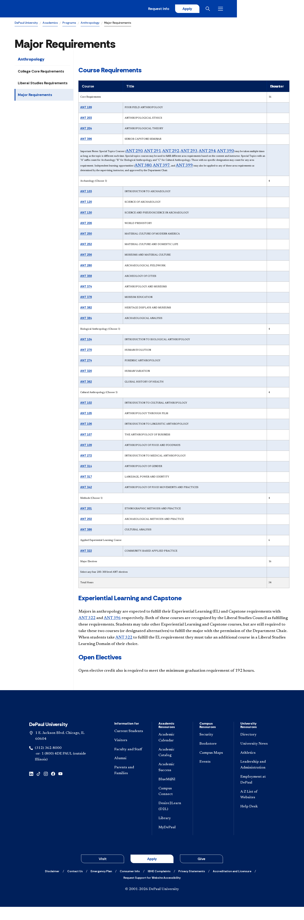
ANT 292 (170, 152)
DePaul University (26, 23)
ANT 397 (161, 166)
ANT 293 (188, 152)
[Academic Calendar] (172, 751)
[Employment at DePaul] (256, 793)
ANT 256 (86, 255)
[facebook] (53, 786)
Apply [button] (152, 872)
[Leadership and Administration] (256, 778)
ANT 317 (86, 477)
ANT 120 (86, 202)
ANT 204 (86, 129)
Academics (50, 23)
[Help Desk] (256, 820)
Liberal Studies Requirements (42, 83)
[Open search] (273, 9)
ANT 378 (86, 298)
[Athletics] (256, 766)
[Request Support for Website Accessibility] (152, 890)
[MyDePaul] (172, 840)
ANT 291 (152, 152)
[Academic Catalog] (172, 766)
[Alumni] (129, 772)
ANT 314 (86, 467)
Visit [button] (103, 872)
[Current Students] (129, 744)
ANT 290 (134, 152)
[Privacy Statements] (191, 884)
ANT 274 (86, 361)
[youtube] (60, 786)
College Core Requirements (41, 72)
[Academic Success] (172, 780)
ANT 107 (86, 435)
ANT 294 (207, 152)
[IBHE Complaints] (159, 884)
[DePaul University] (46, 9)
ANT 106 (86, 424)
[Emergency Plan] (101, 884)
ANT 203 (86, 118)
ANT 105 (86, 414)
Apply (252, 9)
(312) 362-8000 (48, 761)
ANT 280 (86, 266)
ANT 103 (86, 192)
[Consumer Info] (130, 884)
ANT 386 (86, 530)
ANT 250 (86, 234)
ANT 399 (184, 166)
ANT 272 (86, 456)
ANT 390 (225, 152)
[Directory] (256, 748)
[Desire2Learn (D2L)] (172, 819)
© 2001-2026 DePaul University (152, 902)
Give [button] (201, 872)
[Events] (213, 775)
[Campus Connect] (172, 804)
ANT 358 (86, 276)
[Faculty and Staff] (129, 762)
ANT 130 (86, 213)
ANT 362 (86, 382)
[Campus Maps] (213, 766)
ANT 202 (86, 519)
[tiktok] (38, 786)
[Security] (213, 748)
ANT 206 (86, 223)
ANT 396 (86, 139)
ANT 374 (86, 287)
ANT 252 (86, 245)
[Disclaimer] (52, 884)
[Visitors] (129, 753)
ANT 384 (86, 319)
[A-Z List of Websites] (256, 808)
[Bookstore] (213, 757)
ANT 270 (86, 350)
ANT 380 (143, 166)
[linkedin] (31, 786)
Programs (69, 23)
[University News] (256, 757)
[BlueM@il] (172, 792)
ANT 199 (86, 108)
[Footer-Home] (152, 716)
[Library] (172, 831)
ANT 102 (86, 403)
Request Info (222, 9)
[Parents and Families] (129, 783)
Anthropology (90, 23)
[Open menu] (286, 9)
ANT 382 (86, 308)
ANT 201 (86, 509)
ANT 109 (86, 445)
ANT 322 (86, 551)
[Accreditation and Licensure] (232, 884)
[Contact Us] (75, 884)
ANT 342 (86, 488)
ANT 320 (86, 371)
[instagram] (46, 786)
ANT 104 (86, 340)
